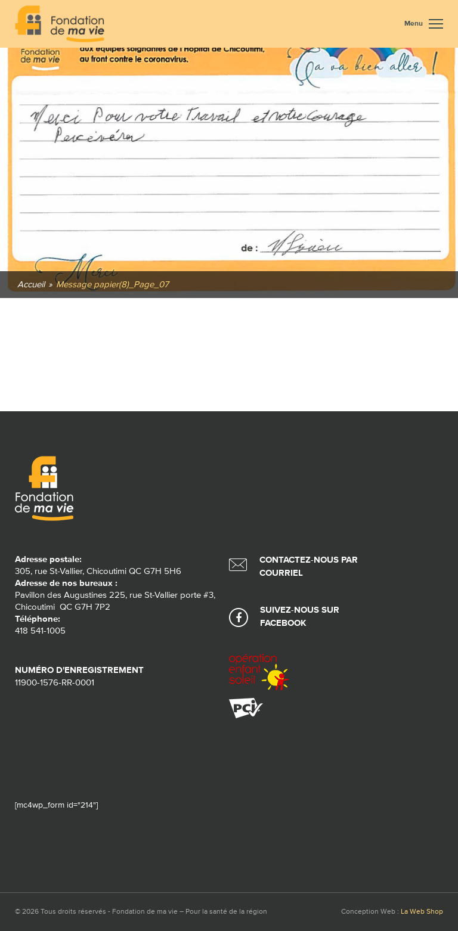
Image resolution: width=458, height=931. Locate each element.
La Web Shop (422, 912)
